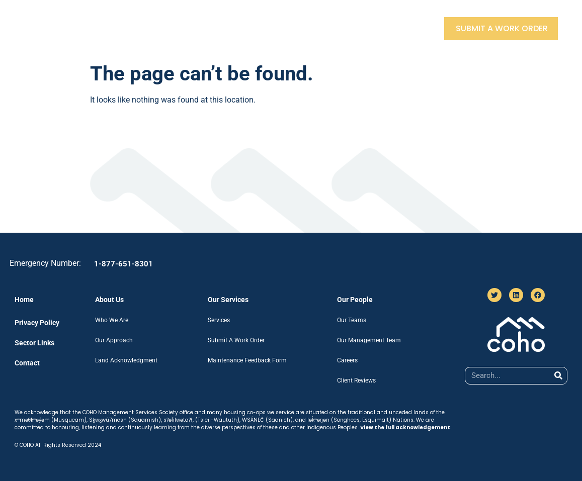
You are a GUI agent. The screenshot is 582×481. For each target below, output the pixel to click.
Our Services (210, 28)
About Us (143, 28)
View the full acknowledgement (405, 427)
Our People (281, 28)
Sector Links (349, 28)
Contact (414, 28)
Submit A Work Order (502, 28)
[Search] (558, 375)
